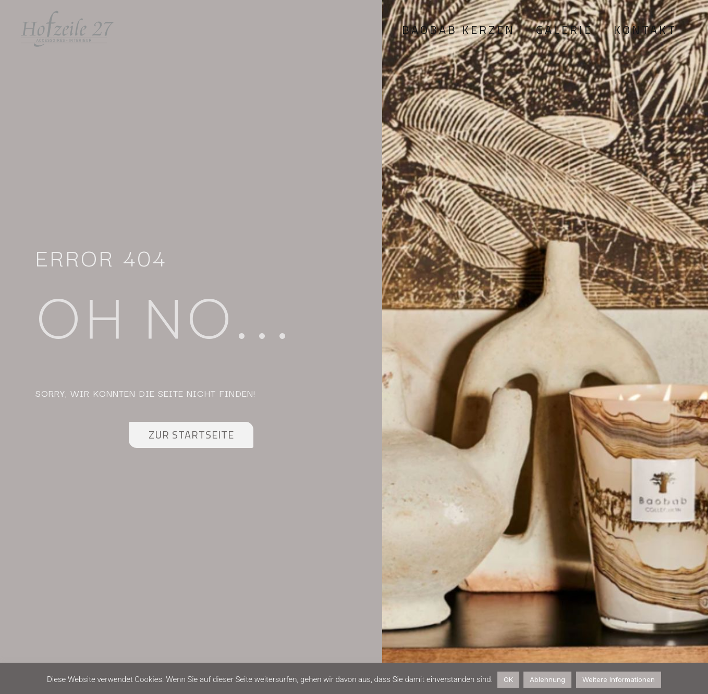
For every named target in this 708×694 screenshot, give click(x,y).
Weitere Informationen (618, 679)
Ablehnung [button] (547, 679)
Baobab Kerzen (458, 30)
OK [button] (508, 679)
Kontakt (645, 30)
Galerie (564, 30)
